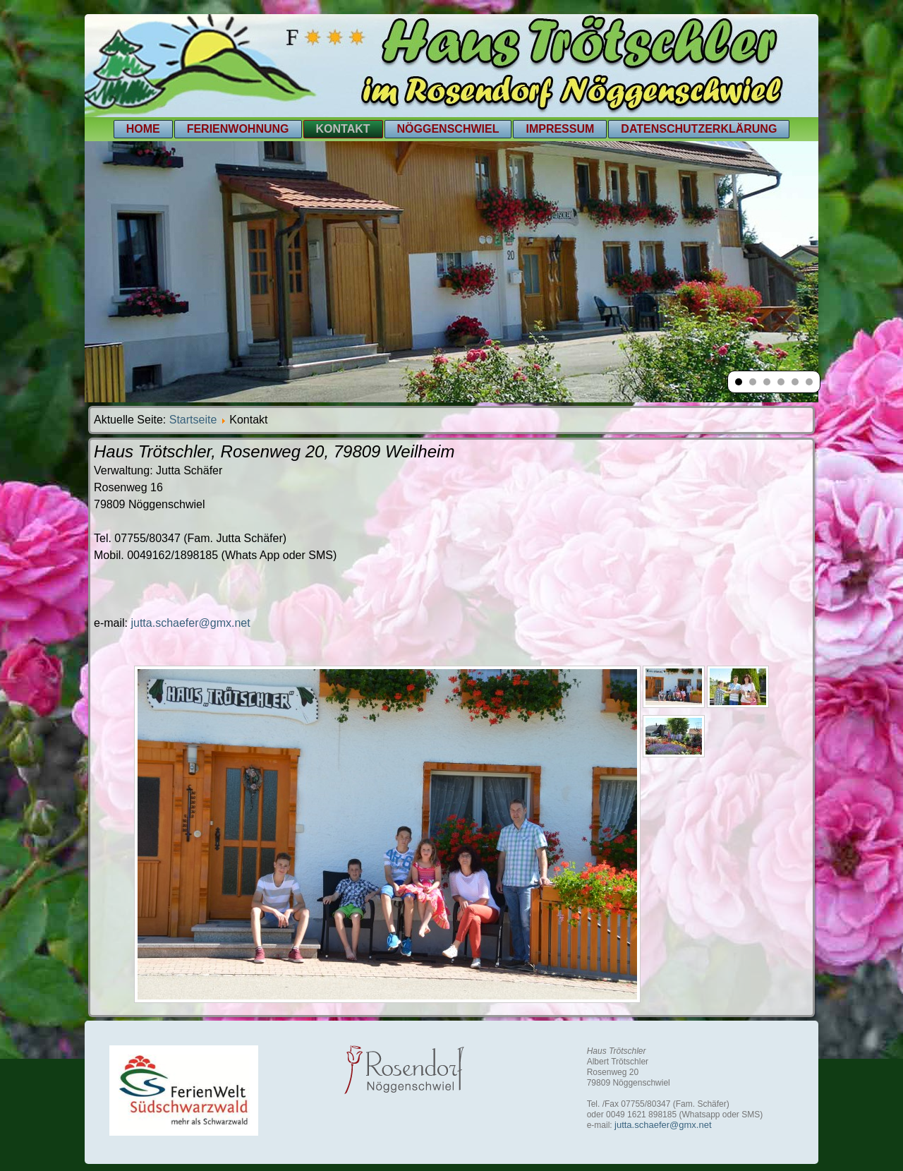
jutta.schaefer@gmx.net (190, 623)
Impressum (560, 129)
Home (143, 129)
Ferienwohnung (238, 129)
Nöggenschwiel (448, 129)
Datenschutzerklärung (699, 129)
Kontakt (343, 129)
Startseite (193, 420)
